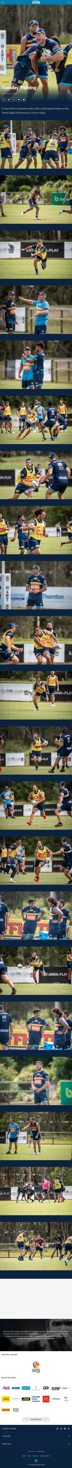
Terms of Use (31, 1451)
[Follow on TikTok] (57, 1429)
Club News (5, 82)
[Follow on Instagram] (68, 1429)
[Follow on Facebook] (61, 1429)
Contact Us (35, 1456)
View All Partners (36, 1419)
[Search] (69, 2)
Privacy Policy (40, 1451)
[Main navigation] (3, 2)
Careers (24, 1456)
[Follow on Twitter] (65, 1429)
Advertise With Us (45, 1456)
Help (29, 1456)
